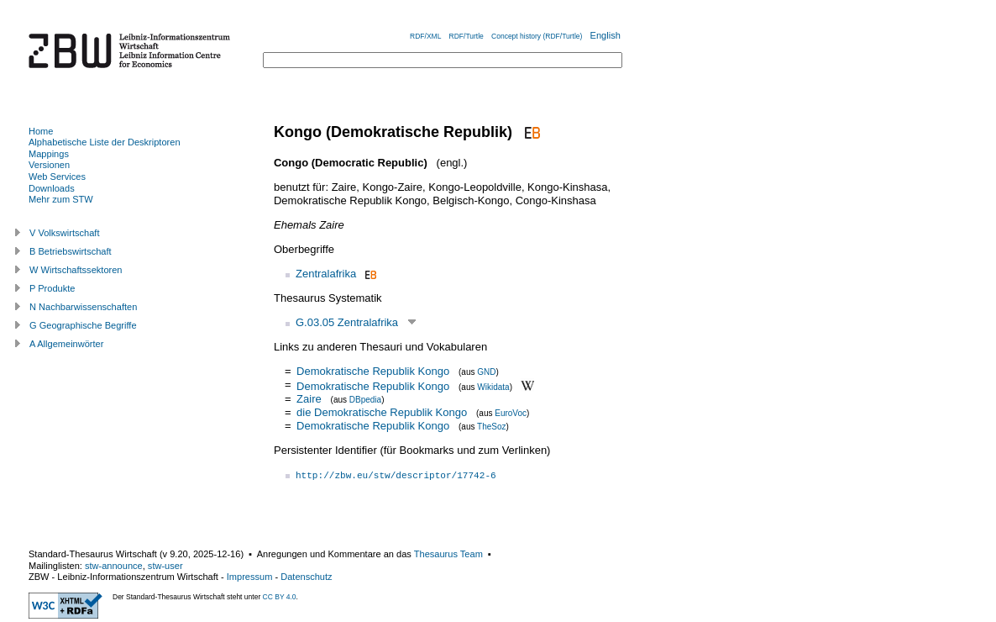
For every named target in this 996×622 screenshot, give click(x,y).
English (605, 35)
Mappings (49, 154)
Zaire (309, 399)
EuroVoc (511, 413)
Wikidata (493, 386)
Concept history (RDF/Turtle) (536, 36)
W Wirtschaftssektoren (76, 270)
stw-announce (114, 566)
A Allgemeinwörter (66, 344)
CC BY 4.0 (279, 597)
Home (41, 131)
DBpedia (365, 399)
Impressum (250, 577)
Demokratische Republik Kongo (372, 371)
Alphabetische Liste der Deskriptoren (105, 142)
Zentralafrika (326, 273)
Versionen (49, 165)
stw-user (165, 566)
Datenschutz (306, 577)
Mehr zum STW (61, 199)
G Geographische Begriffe (83, 325)
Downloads (52, 188)
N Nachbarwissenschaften (83, 307)
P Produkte (52, 288)
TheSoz (491, 426)
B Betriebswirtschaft (70, 251)
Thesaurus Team (448, 554)
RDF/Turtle (466, 36)
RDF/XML (425, 36)
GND (486, 372)
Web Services (57, 176)
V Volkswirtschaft (64, 233)
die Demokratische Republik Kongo (381, 412)
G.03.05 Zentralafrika (347, 322)
